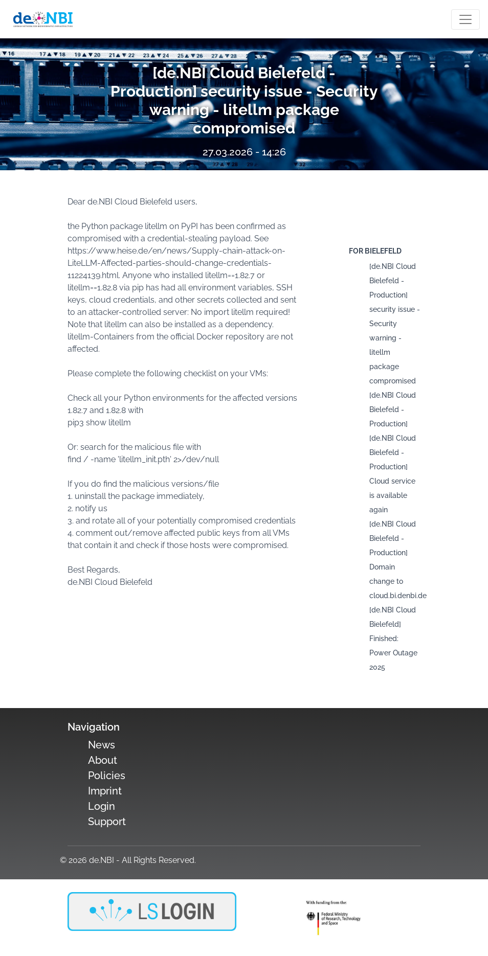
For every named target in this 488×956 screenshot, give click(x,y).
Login (101, 806)
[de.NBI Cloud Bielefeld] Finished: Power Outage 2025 (393, 638)
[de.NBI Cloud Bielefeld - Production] (392, 409)
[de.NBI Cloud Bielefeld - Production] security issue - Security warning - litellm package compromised (394, 323)
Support (107, 821)
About (102, 760)
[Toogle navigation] (465, 19)
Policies (106, 775)
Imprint (105, 791)
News (101, 745)
